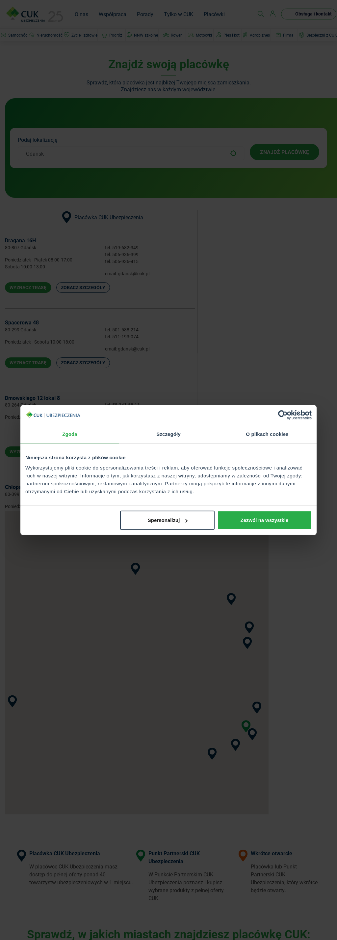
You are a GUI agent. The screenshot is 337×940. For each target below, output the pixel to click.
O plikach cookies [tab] (267, 434)
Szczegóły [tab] (168, 434)
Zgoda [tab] (69, 434)
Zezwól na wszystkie (265, 520)
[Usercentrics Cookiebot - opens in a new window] (283, 415)
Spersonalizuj (168, 520)
